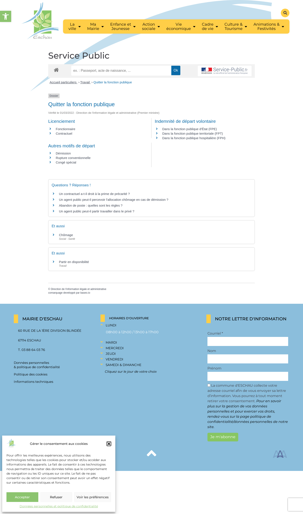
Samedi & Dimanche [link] (123, 365)
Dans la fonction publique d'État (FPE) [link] (189, 129)
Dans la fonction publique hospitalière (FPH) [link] (194, 138)
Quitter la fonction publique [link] (112, 82)
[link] (5, 16)
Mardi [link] (111, 342)
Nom (211, 351)
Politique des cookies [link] (30, 374)
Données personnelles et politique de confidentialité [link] (59, 506)
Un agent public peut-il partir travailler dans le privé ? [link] (96, 211)
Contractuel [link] (64, 133)
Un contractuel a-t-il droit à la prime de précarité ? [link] (94, 194)
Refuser (56, 497)
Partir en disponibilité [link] (74, 262)
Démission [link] (63, 153)
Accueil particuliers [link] (63, 82)
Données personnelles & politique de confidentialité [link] (37, 365)
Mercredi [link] (115, 348)
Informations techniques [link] (33, 382)
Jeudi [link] (111, 354)
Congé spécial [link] (66, 162)
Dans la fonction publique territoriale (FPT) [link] (192, 133)
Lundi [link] (111, 325)
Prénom (214, 368)
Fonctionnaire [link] (65, 129)
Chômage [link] (66, 235)
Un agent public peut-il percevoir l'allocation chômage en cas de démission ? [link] (113, 199)
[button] (109, 444)
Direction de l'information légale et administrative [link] (78, 289)
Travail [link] (85, 82)
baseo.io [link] (85, 292)
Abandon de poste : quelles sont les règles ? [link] (90, 205)
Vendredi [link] (114, 359)
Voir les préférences (93, 497)
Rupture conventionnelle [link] (73, 158)
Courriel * (215, 333)
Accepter (22, 497)
